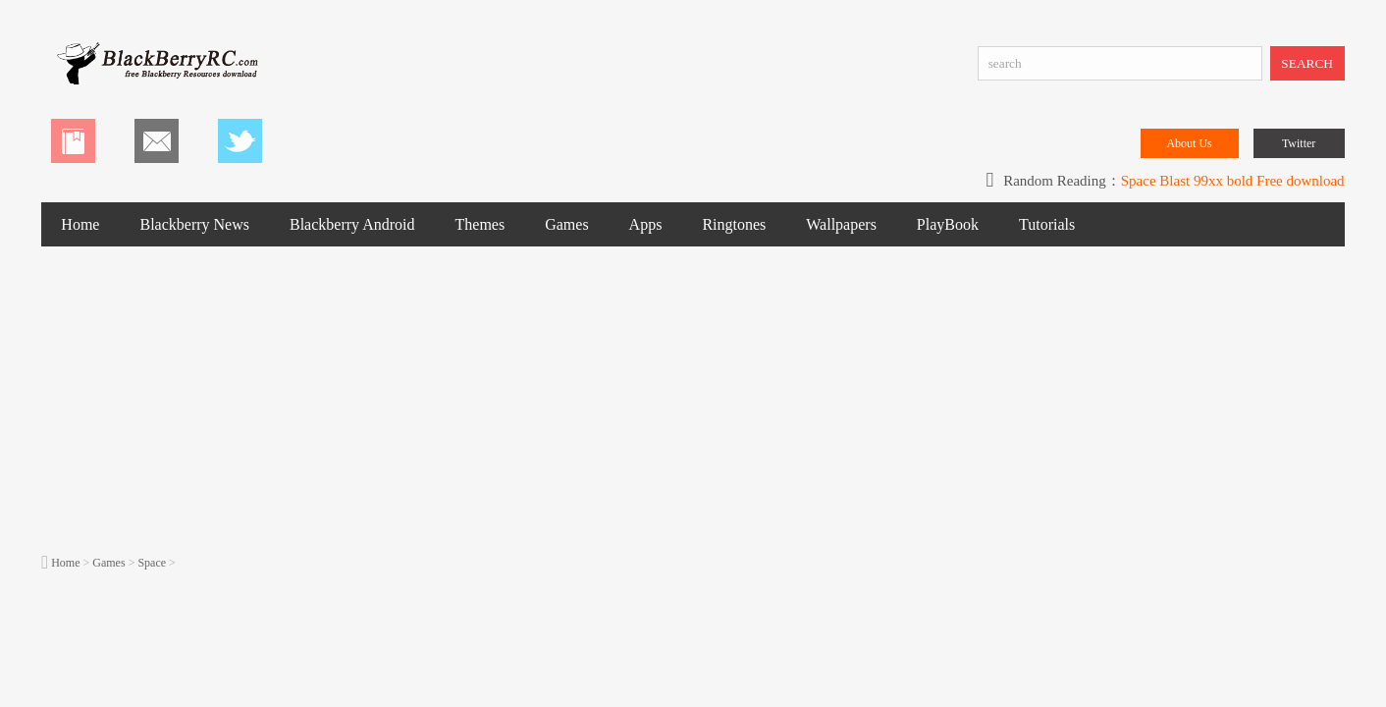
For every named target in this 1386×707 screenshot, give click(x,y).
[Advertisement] (693, 398)
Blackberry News (194, 224)
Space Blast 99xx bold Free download (1233, 181)
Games (566, 224)
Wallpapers (841, 224)
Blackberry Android (352, 224)
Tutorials (1047, 224)
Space (151, 563)
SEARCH (1307, 63)
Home (80, 224)
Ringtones (734, 224)
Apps (646, 224)
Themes (480, 224)
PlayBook (948, 224)
